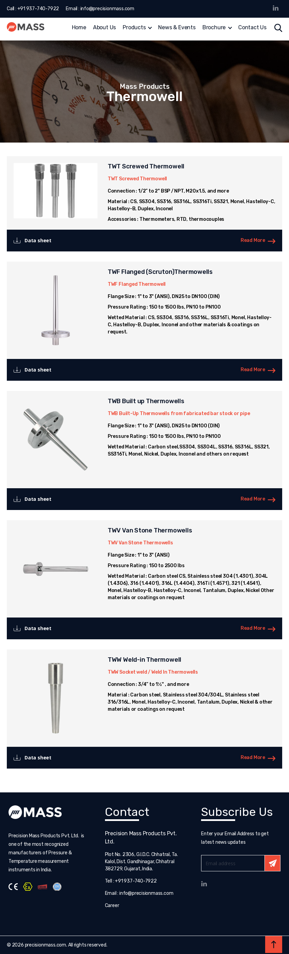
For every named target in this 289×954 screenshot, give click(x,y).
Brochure (214, 28)
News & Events (176, 28)
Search (278, 28)
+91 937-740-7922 (38, 9)
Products (134, 28)
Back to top (273, 944)
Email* (240, 863)
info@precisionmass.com (107, 9)
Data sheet (38, 240)
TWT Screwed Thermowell (146, 166)
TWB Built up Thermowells (146, 401)
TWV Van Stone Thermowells (150, 530)
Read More (253, 240)
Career (112, 905)
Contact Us (252, 28)
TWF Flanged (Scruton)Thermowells (160, 271)
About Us (104, 28)
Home (79, 28)
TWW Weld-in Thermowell (144, 659)
